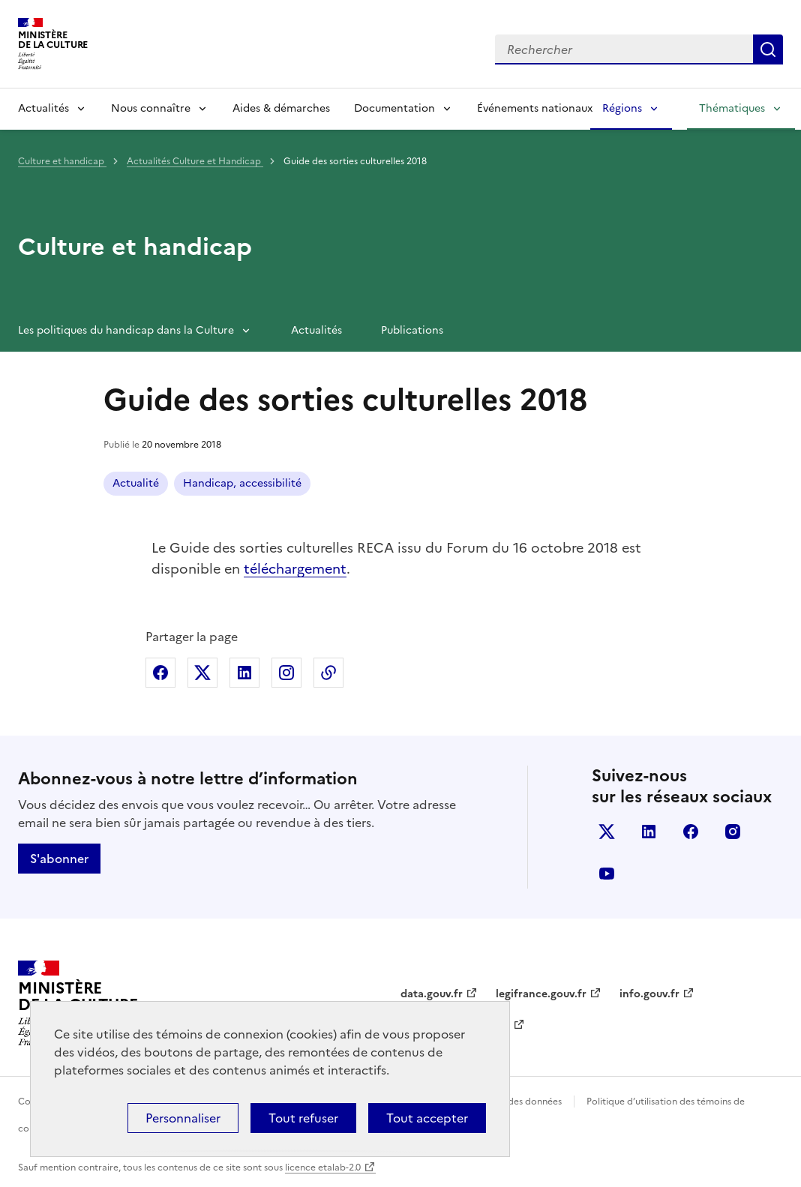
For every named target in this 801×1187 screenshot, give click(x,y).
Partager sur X (203, 673)
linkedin (649, 832)
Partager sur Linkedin (245, 673)
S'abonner (59, 859)
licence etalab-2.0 (323, 1167)
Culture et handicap (62, 161)
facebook (691, 832)
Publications (412, 330)
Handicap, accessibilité (242, 483)
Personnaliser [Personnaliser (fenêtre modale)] (183, 1118)
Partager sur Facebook (161, 673)
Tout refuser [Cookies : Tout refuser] (303, 1118)
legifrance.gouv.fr (541, 994)
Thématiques (732, 108)
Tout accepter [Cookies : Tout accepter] (427, 1118)
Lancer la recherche (768, 49)
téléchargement (295, 569)
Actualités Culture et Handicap (195, 161)
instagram (733, 832)
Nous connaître (150, 108)
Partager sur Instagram (287, 673)
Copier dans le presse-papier (329, 673)
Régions (622, 108)
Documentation (394, 108)
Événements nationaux (534, 108)
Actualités (43, 108)
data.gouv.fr (431, 994)
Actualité (135, 483)
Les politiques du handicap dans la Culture (126, 330)
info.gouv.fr (650, 994)
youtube (607, 874)
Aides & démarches (281, 108)
